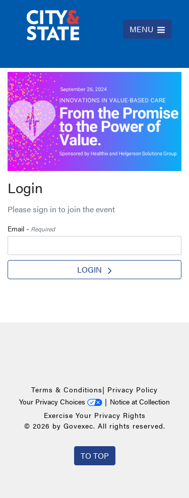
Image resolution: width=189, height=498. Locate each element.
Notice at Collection (140, 401)
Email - (31, 228)
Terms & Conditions (66, 389)
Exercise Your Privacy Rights (95, 415)
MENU (147, 29)
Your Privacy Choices (60, 401)
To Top (95, 455)
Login (94, 269)
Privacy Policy (132, 389)
